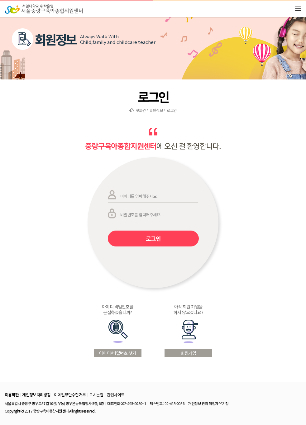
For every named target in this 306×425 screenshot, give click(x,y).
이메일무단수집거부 (70, 395)
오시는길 (96, 395)
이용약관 (12, 395)
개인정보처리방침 (36, 395)
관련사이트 (116, 395)
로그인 (153, 238)
